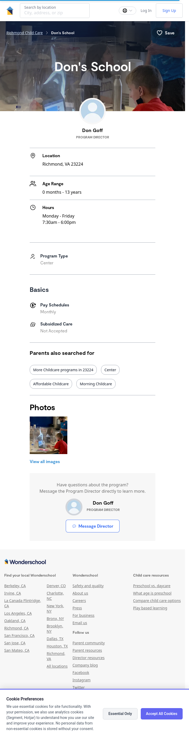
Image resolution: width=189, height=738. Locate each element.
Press (77, 607)
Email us (80, 622)
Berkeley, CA (15, 585)
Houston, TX (57, 646)
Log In (145, 10)
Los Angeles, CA (18, 613)
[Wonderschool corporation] (92, 562)
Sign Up (169, 10)
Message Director (92, 525)
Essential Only (120, 714)
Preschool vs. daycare (151, 585)
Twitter (79, 687)
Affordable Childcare (51, 383)
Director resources (89, 657)
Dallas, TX (55, 638)
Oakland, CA (14, 620)
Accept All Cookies (161, 714)
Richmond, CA (16, 628)
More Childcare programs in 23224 (63, 369)
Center (110, 369)
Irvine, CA (12, 593)
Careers (79, 600)
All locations (57, 666)
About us (80, 593)
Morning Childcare (96, 383)
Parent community (89, 642)
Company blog (85, 665)
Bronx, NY (55, 618)
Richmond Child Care (24, 32)
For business (84, 615)
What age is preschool (152, 593)
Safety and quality (88, 585)
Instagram (82, 679)
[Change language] (127, 11)
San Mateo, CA (16, 650)
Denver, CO (56, 585)
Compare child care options (157, 600)
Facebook (81, 672)
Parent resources (87, 650)
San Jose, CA (14, 642)
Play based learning (150, 607)
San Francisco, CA (19, 635)
